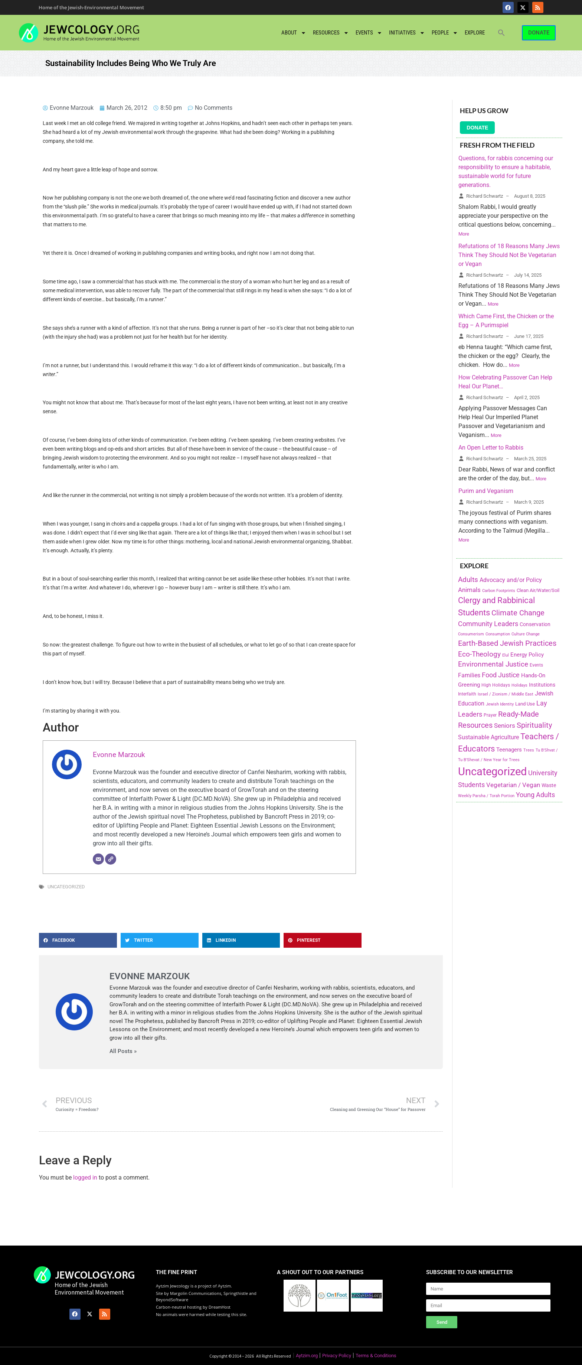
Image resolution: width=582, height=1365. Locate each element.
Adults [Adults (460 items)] (468, 579)
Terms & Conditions (376, 1355)
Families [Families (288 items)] (469, 675)
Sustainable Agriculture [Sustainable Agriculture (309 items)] (488, 737)
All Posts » (123, 1051)
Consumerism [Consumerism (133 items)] (471, 634)
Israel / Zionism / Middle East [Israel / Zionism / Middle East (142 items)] (505, 694)
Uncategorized (66, 886)
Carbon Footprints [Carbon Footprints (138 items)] (498, 590)
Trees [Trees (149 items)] (528, 750)
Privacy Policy (336, 1355)
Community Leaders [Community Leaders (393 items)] (488, 624)
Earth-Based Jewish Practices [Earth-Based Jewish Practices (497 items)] (507, 643)
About (293, 32)
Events (369, 32)
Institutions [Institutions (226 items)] (542, 685)
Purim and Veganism (485, 490)
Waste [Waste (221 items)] (549, 785)
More (463, 234)
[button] (501, 32)
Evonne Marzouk (119, 754)
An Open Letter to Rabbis (490, 447)
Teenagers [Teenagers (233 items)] (509, 750)
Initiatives (407, 32)
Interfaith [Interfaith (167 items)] (467, 694)
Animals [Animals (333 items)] (469, 589)
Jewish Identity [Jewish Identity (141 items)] (500, 704)
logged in (85, 1177)
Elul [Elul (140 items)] (505, 655)
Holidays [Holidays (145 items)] (519, 685)
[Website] (110, 859)
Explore (475, 32)
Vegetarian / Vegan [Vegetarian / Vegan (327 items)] (513, 785)
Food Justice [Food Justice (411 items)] (501, 675)
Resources (331, 32)
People (445, 32)
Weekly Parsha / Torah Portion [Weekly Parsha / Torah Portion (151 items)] (486, 795)
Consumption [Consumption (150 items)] (497, 634)
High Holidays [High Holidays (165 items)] (495, 685)
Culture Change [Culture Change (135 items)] (525, 634)
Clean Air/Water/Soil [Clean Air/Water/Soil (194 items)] (538, 590)
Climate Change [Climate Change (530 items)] (518, 612)
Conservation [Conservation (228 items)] (535, 624)
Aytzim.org (307, 1355)
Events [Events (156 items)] (536, 665)
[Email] (98, 859)
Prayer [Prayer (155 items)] (490, 715)
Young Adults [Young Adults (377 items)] (535, 795)
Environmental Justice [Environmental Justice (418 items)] (493, 664)
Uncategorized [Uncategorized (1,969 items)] (492, 771)
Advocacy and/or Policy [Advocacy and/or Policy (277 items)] (511, 579)
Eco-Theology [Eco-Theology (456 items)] (479, 654)
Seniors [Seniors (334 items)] (504, 725)
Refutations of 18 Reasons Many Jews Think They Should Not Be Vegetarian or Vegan (509, 255)
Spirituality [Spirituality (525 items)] (534, 725)
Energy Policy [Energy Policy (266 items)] (527, 654)
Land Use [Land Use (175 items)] (525, 704)
